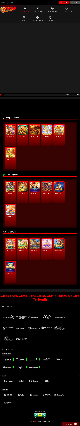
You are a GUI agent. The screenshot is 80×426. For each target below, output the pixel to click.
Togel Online (37, 18)
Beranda (25, 9)
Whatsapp (5, 2)
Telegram (15, 2)
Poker (50, 18)
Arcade (24, 18)
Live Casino (52, 9)
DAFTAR (64, 2)
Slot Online (38, 9)
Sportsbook (67, 9)
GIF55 (35, 421)
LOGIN (75, 2)
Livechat (70, 424)
